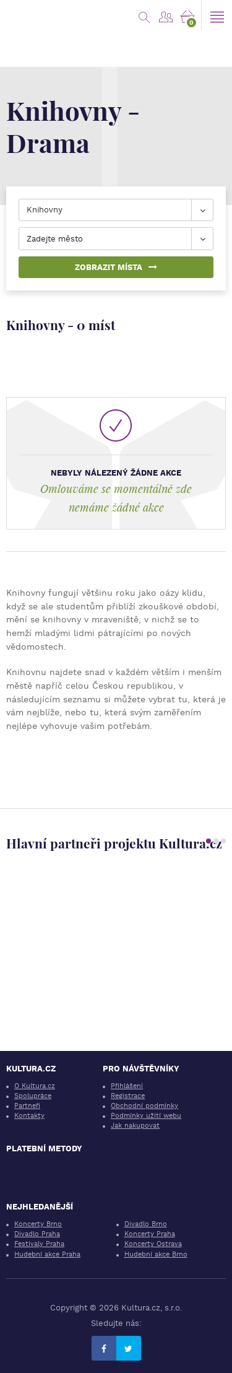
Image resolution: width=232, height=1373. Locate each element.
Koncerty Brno (38, 1224)
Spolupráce (32, 1096)
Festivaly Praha (39, 1244)
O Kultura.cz (34, 1086)
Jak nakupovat (135, 1126)
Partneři (27, 1106)
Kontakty (29, 1116)
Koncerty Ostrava (153, 1244)
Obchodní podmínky (144, 1106)
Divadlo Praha (37, 1234)
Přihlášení (127, 1086)
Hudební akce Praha (47, 1254)
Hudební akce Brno (155, 1254)
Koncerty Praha (149, 1234)
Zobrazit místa (116, 267)
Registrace (128, 1096)
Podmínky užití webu (146, 1116)
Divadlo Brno (145, 1224)
